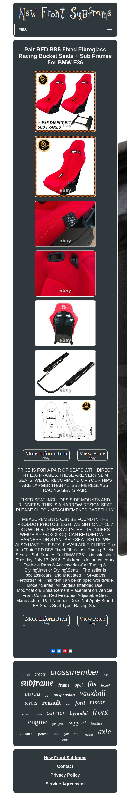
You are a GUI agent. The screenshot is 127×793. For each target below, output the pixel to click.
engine (37, 722)
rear (55, 733)
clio (47, 696)
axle (104, 731)
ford (80, 703)
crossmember (75, 672)
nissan (98, 702)
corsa (32, 693)
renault (51, 702)
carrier (56, 712)
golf (66, 734)
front (100, 711)
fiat (106, 675)
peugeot (58, 724)
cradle (40, 674)
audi (26, 675)
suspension (64, 694)
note (77, 734)
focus (25, 714)
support (77, 722)
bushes (96, 723)
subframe (37, 682)
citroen (38, 714)
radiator (89, 734)
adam (65, 739)
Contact (65, 766)
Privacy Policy (65, 775)
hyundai (79, 713)
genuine (26, 733)
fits (92, 683)
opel (78, 684)
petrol (43, 734)
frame (64, 684)
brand (105, 685)
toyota (31, 703)
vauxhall (93, 693)
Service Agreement (65, 783)
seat (68, 704)
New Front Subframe (65, 757)
